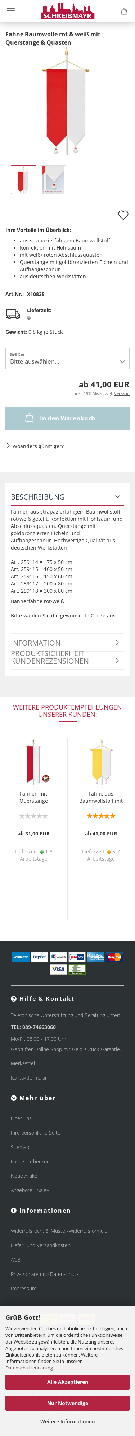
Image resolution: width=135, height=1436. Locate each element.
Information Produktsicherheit (47, 645)
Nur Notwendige (67, 1403)
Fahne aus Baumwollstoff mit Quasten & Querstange (101, 798)
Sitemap (20, 1147)
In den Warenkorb (59, 417)
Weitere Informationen (67, 1421)
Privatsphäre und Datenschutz (44, 1274)
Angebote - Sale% (30, 1190)
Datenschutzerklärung (29, 1367)
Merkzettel (23, 1063)
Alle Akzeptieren (67, 1381)
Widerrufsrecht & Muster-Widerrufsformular (60, 1230)
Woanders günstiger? (38, 446)
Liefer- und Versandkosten (41, 1245)
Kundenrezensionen (50, 661)
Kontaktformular (29, 1077)
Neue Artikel (25, 1175)
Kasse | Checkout (31, 1161)
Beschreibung (38, 497)
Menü (11, 10)
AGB (16, 1259)
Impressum (23, 1288)
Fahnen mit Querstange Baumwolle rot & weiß (34, 798)
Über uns (21, 1118)
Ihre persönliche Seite (35, 1132)
